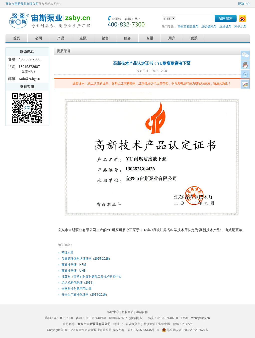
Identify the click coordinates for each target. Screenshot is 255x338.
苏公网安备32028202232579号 (187, 330)
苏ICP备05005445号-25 (143, 330)
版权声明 (128, 312)
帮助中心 (244, 3)
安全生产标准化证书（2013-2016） (85, 294)
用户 (171, 38)
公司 (38, 38)
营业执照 (68, 252)
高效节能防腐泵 (187, 26)
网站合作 (142, 312)
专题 (149, 38)
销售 (105, 38)
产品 (60, 38)
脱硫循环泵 (208, 26)
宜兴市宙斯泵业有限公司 (21, 3)
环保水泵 (240, 26)
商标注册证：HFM (74, 264)
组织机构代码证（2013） (78, 282)
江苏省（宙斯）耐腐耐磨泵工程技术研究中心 (91, 276)
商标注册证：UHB (74, 270)
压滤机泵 (225, 26)
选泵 (83, 38)
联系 (193, 38)
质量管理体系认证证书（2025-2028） (87, 258)
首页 (16, 38)
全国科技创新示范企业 (76, 288)
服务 (127, 38)
